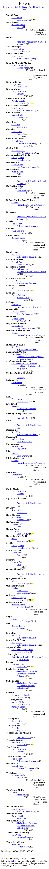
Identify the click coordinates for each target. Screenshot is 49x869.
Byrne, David (17, 816)
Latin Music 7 (22, 20)
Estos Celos (11, 293)
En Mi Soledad (12, 235)
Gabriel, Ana (16, 262)
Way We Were (12, 15)
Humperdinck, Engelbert (21, 695)
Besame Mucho (13, 89)
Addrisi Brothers (18, 517)
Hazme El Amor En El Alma (29, 205)
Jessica (14, 538)
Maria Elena (12, 430)
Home (43, 7)
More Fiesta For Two (25, 58)
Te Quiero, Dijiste (14, 700)
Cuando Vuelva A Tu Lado (18, 155)
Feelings (10, 302)
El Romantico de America (27, 226)
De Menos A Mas (13, 162)
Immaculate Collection (26, 408)
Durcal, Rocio (17, 165)
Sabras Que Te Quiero (16, 640)
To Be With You (13, 726)
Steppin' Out (22, 127)
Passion (20, 134)
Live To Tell (11, 404)
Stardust (10, 693)
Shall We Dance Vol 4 (26, 314)
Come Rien (11, 122)
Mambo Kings (23, 68)
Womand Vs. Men (14, 814)
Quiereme (10, 595)
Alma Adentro (12, 22)
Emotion (10, 228)
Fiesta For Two (23, 520)
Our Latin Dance (24, 418)
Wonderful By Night (15, 821)
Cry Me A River (13, 148)
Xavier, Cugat (17, 510)
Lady (8, 397)
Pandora (14, 588)
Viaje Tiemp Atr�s (15, 790)
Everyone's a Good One (27, 307)
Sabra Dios (11, 633)
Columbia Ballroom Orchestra (24, 364)
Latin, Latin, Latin (24, 51)
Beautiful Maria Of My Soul (18, 63)
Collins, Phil (16, 188)
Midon (14, 288)
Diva (19, 564)
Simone (14, 453)
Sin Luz (9, 662)
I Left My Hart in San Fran (18, 361)
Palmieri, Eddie (18, 172)
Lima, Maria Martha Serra (22, 649)
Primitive (10, 560)
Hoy (18, 385)
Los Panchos (16, 382)
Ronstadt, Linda (18, 24)
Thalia (14, 792)
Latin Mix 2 (22, 103)
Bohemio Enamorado (15, 98)
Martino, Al (16, 304)
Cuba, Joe (15, 124)
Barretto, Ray (17, 446)
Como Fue (11, 129)
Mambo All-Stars (18, 65)
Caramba (20, 94)
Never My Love (13, 515)
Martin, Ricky (17, 115)
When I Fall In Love (15, 806)
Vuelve (20, 117)
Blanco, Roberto (18, 626)
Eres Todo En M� (14, 259)
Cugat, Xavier (17, 84)
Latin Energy (22, 456)
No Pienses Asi (12, 522)
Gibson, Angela (18, 56)
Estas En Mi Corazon (15, 286)
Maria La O (11, 437)
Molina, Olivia (17, 49)
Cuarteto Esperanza (19, 269)
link (12, 861)
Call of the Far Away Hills (17, 105)
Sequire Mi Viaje (13, 647)
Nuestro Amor (12, 529)
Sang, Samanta (17, 231)
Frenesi (21, 28)
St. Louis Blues (13, 681)
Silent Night (11, 654)
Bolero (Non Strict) (11, 7)
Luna (8, 420)
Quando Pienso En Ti (15, 569)
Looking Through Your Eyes (19, 413)
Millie (14, 619)
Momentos (11, 472)
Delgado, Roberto (18, 91)
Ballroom (21, 378)
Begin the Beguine (14, 82)
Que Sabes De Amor (15, 586)
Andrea (9, 37)
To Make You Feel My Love (18, 733)
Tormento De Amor (15, 740)
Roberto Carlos (23, 297)
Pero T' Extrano (13, 550)
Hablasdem (11, 316)
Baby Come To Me (14, 54)
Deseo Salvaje (12, 169)
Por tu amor (22, 628)
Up (24, 9)
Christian (15, 531)
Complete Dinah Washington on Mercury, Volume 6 (30, 357)
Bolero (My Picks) (30, 7)
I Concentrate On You (16, 352)
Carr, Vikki (16, 835)
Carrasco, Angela (18, 597)
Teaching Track (13, 719)
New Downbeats (18, 108)
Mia (8, 451)
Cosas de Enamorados (26, 143)
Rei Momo (21, 818)
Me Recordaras (13, 444)
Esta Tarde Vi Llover (15, 279)
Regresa (9, 616)
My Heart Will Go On (16, 498)
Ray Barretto (22, 449)
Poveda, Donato (18, 101)
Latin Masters (22, 233)
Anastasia (21, 795)
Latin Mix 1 (22, 541)
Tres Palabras (12, 747)
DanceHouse (16, 17)
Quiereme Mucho (14, 602)
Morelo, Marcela (18, 742)
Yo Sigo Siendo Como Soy (17, 832)
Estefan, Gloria (17, 319)
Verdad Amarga (13, 773)
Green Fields (12, 309)
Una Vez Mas (12, 763)
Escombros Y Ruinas (15, 267)
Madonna (15, 406)
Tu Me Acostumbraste (16, 756)
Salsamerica (16, 131)
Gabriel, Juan (17, 141)
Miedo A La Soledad (15, 458)
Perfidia (9, 543)
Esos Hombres (23, 837)
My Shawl (10, 508)
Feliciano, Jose (17, 664)
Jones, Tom (16, 844)
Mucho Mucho (12, 489)
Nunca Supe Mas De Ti (16, 536)
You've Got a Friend (15, 842)
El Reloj (10, 221)
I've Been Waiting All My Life (19, 373)
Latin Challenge (23, 593)
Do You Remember (14, 186)
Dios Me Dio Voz (13, 176)
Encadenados (12, 252)
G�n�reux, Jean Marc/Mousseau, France (29, 657)
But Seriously (22, 191)
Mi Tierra (21, 321)
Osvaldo (14, 202)
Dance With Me (23, 264)
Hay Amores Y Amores (26, 167)
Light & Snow (23, 659)
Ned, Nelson (16, 224)
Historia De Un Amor (15, 345)
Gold (19, 174)
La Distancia (12, 380)
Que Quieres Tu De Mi (16, 579)
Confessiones (22, 590)
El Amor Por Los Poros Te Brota (20, 200)
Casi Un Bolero (13, 113)
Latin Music (22, 87)
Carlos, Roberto (18, 295)
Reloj (8, 623)
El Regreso (11, 212)
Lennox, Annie (17, 562)
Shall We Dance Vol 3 (26, 110)
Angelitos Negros (13, 46)
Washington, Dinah (19, 354)
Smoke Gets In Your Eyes (17, 669)
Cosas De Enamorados (16, 139)
